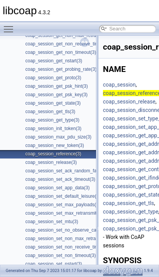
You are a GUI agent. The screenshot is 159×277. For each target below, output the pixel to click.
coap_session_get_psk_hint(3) (56, 86)
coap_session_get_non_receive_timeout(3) (69, 44)
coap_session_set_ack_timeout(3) (60, 179)
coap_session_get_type (130, 212)
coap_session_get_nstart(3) (53, 60)
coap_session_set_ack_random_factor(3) (67, 171)
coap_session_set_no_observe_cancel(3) (67, 230)
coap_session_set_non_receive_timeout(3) (69, 247)
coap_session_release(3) (51, 162)
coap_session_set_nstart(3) (53, 264)
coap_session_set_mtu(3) (51, 221)
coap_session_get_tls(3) (50, 111)
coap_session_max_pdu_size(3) (58, 137)
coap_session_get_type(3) (52, 120)
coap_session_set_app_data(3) (57, 187)
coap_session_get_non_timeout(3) (60, 52)
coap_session (119, 85)
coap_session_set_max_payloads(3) (62, 204)
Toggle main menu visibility (10, 26)
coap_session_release (129, 101)
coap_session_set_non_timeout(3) (60, 255)
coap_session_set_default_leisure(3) (62, 196)
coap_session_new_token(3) (54, 145)
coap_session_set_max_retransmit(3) (63, 213)
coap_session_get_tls (128, 203)
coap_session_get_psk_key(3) (56, 94)
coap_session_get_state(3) (53, 103)
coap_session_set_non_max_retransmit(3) (69, 238)
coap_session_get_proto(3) (53, 77)
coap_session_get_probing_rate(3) (60, 69)
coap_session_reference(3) (53, 154)
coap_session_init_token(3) (53, 128)
